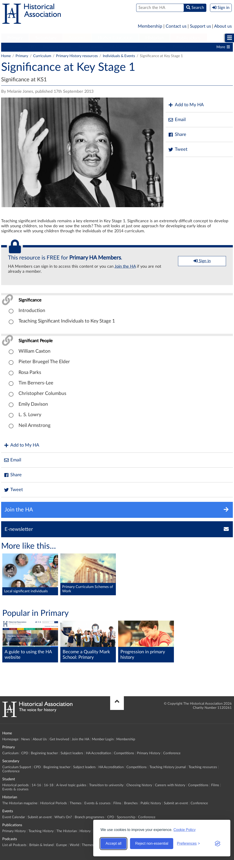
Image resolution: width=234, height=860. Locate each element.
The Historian (66, 831)
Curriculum (12, 47)
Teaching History (41, 831)
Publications (188, 38)
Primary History (185, 47)
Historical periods (15, 785)
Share (177, 134)
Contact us (176, 26)
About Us (40, 739)
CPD (32, 47)
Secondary (45, 38)
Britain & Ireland (41, 845)
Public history (151, 803)
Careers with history (170, 785)
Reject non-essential (151, 843)
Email (177, 119)
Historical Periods (53, 803)
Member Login (103, 739)
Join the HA (125, 267)
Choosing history (139, 785)
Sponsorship (126, 817)
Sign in (202, 261)
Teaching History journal (167, 767)
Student (77, 38)
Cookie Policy (184, 830)
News (25, 739)
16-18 (48, 785)
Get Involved (59, 739)
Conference (172, 753)
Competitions (155, 47)
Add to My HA (186, 105)
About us (223, 26)
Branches (131, 803)
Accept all (113, 843)
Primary (15, 38)
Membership (150, 26)
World (74, 845)
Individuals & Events (119, 56)
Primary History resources (77, 56)
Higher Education (115, 38)
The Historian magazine (19, 803)
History (85, 831)
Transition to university (106, 785)
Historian (154, 38)
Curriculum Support (16, 767)
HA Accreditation (123, 47)
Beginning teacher (57, 47)
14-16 (36, 785)
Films (215, 785)
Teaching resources (203, 767)
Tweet (177, 149)
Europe (61, 845)
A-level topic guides (71, 785)
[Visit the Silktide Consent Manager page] (217, 843)
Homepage (10, 739)
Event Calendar (13, 817)
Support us (200, 26)
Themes (76, 803)
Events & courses (15, 789)
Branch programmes (89, 817)
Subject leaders (90, 47)
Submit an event (176, 803)
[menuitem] (15, 38)
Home (6, 56)
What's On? (63, 817)
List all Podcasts (14, 845)
